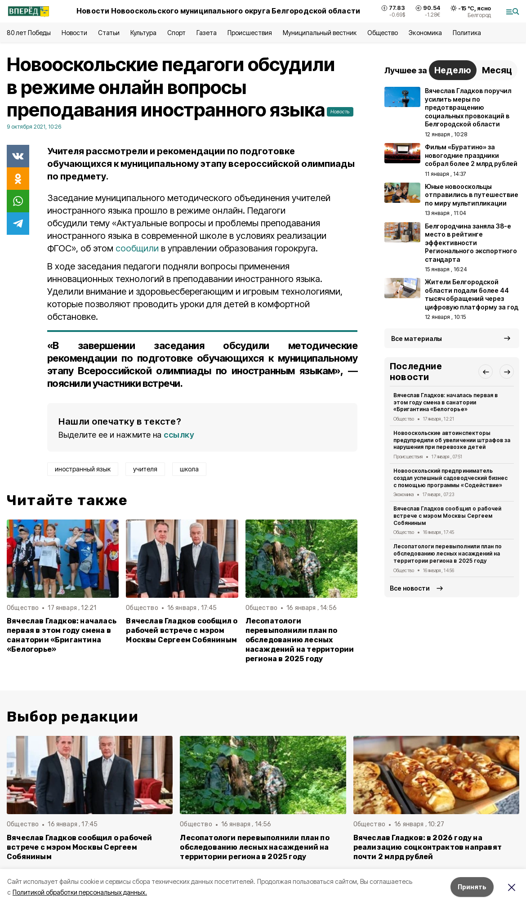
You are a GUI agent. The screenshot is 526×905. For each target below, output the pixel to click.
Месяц (497, 70)
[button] (485, 371)
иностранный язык (83, 469)
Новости (74, 32)
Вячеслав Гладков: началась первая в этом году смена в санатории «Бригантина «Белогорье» (61, 635)
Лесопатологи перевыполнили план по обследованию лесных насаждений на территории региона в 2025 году (299, 640)
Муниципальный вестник (320, 32)
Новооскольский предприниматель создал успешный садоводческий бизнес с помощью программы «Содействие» (450, 477)
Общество (382, 32)
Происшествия (249, 32)
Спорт (176, 32)
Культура (143, 32)
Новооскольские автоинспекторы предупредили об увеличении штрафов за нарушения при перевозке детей (451, 440)
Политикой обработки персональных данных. (80, 892)
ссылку (179, 434)
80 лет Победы (29, 32)
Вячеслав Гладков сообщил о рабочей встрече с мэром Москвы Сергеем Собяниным (181, 630)
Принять (472, 887)
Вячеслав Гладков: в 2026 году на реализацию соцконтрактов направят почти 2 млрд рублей (427, 847)
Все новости (410, 588)
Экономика (425, 32)
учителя (145, 469)
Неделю (452, 70)
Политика (467, 32)
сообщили (138, 248)
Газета (206, 32)
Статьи (109, 32)
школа (189, 469)
